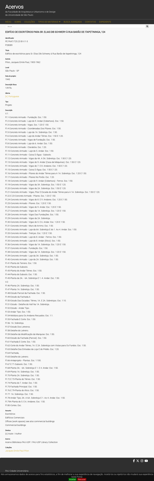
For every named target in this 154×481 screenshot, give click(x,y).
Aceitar (72, 479)
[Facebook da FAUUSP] (134, 461)
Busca (147, 26)
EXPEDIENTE (105, 22)
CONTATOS (90, 22)
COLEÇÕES (29, 22)
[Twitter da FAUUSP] (138, 461)
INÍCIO (8, 22)
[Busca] (75, 26)
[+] (6, 96)
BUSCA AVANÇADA (73, 22)
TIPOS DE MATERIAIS (48, 22)
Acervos (14, 7)
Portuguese (13, 96)
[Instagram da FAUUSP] (143, 461)
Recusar (82, 479)
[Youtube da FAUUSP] (146, 461)
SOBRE (17, 22)
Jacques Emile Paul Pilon (17, 450)
